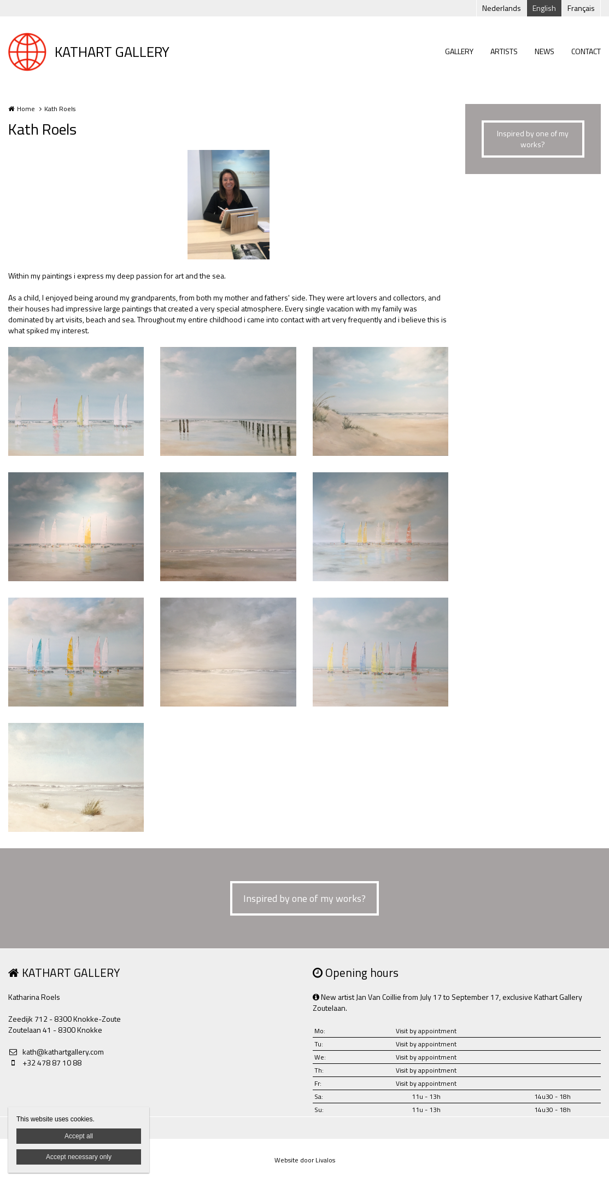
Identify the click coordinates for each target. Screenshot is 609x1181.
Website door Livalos (304, 1160)
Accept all (79, 1136)
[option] (229, 204)
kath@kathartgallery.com (56, 1051)
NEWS (544, 51)
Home (26, 108)
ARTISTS (504, 51)
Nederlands (501, 8)
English (544, 8)
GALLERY (459, 51)
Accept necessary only (79, 1157)
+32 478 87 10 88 (44, 1062)
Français (581, 8)
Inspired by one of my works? (533, 139)
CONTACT (586, 51)
